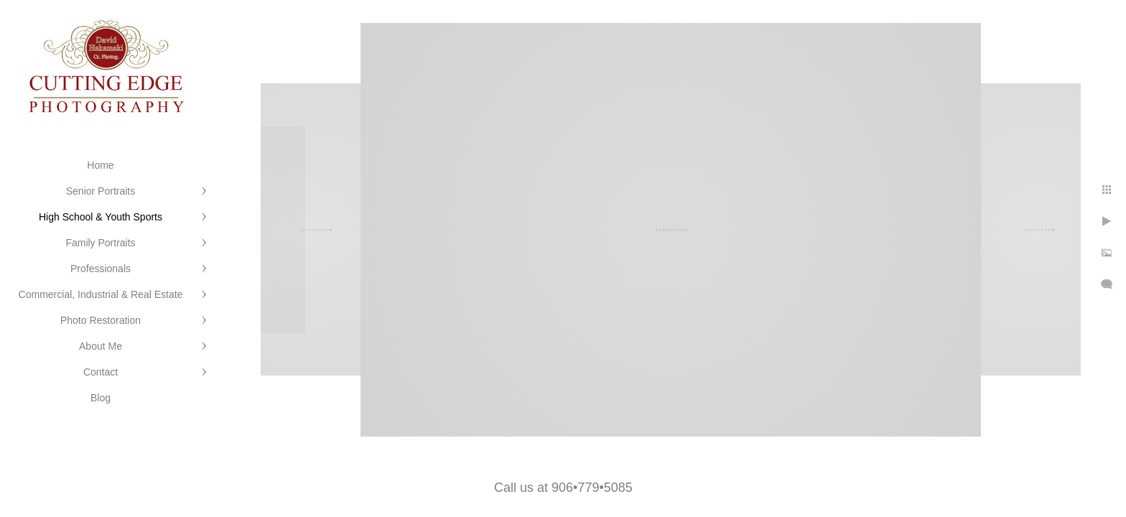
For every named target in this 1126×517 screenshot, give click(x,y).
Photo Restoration (100, 320)
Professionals (100, 268)
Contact (100, 372)
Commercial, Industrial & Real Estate (101, 294)
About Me (100, 346)
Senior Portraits (100, 191)
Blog (100, 398)
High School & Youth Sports (100, 217)
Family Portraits (100, 242)
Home (100, 165)
